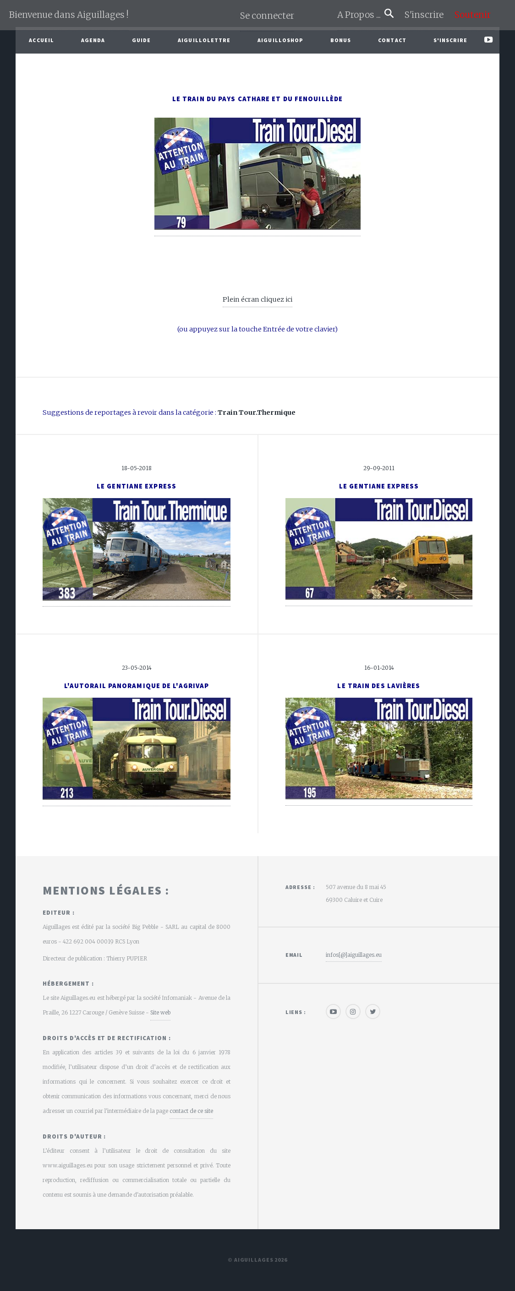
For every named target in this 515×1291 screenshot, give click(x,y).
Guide (141, 40)
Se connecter (267, 16)
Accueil (41, 40)
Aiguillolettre (204, 40)
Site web (160, 1012)
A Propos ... (360, 15)
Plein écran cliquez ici (257, 299)
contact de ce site (191, 1110)
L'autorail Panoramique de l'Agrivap (136, 686)
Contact (392, 40)
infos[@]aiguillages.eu (354, 954)
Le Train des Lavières (378, 686)
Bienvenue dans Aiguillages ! (69, 15)
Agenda (93, 40)
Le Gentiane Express (136, 486)
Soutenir (472, 15)
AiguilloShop (280, 40)
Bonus (340, 40)
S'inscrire (428, 15)
